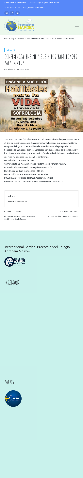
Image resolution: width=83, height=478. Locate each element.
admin (11, 196)
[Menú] (77, 26)
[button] (17, 201)
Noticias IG (10, 50)
